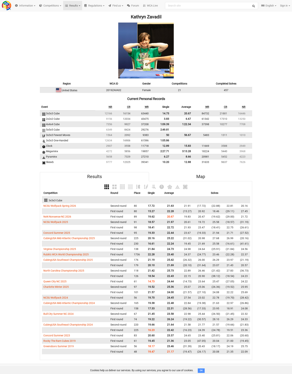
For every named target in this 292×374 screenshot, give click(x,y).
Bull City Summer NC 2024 (58, 313)
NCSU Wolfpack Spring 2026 (59, 205)
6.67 (188, 118)
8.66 (188, 156)
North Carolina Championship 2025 (63, 270)
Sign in (285, 5)
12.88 (187, 162)
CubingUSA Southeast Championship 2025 (68, 259)
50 (167, 135)
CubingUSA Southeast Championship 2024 (68, 324)
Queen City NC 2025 (54, 281)
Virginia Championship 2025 (59, 249)
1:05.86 (164, 140)
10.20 (165, 162)
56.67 (187, 135)
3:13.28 (186, 151)
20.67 (187, 113)
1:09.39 (164, 124)
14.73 (165, 113)
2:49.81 (164, 129)
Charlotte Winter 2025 (56, 286)
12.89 (165, 145)
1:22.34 (186, 124)
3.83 (166, 118)
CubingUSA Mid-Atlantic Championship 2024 (69, 303)
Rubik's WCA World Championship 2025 (66, 254)
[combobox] (211, 5)
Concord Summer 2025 (56, 232)
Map (200, 176)
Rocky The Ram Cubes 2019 (59, 340)
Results (94, 176)
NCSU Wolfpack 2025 (55, 222)
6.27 (166, 156)
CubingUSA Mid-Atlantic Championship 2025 (69, 238)
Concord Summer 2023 (56, 335)
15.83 (187, 145)
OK (201, 370)
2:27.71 (164, 151)
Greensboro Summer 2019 (58, 346)
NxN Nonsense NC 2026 (57, 216)
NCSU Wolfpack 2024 (55, 297)
